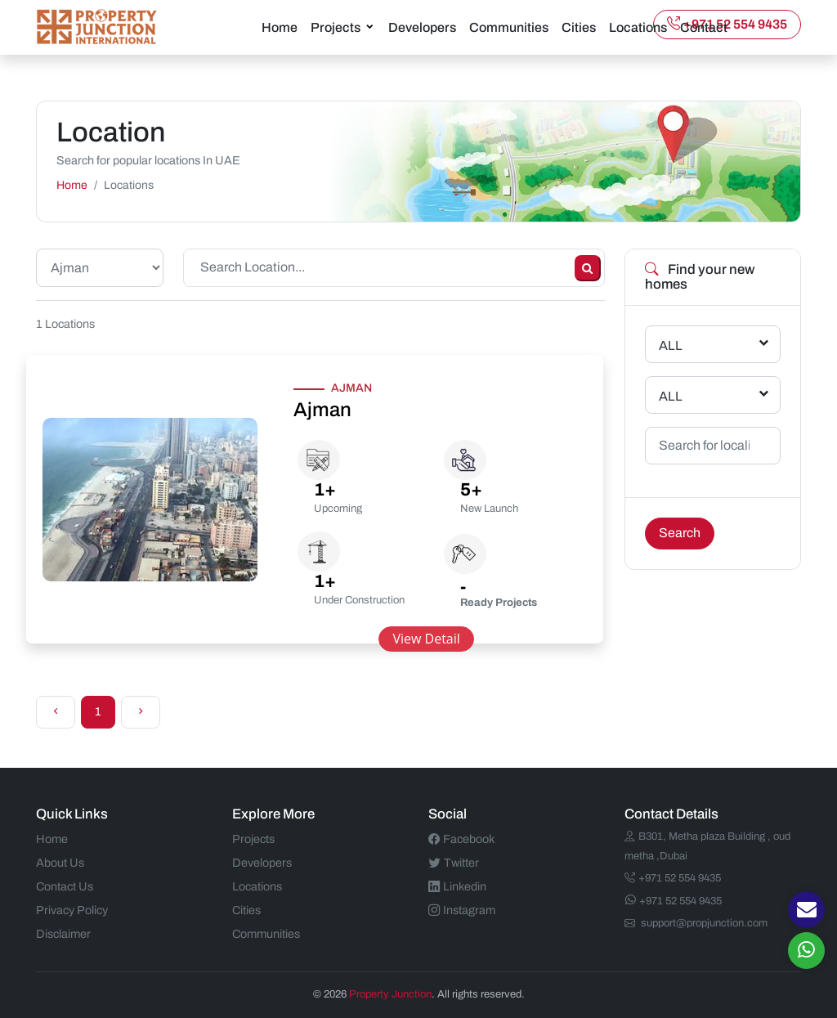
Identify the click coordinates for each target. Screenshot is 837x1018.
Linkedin (457, 886)
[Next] (140, 712)
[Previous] (55, 712)
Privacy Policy (72, 910)
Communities (508, 27)
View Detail (425, 639)
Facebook (461, 838)
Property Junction (390, 994)
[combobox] (713, 344)
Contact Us (64, 886)
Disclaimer (63, 933)
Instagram (461, 910)
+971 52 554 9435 (727, 24)
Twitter (453, 862)
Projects (335, 27)
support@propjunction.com (696, 923)
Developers (422, 27)
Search (679, 533)
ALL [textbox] (671, 345)
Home (280, 27)
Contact (703, 27)
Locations (638, 27)
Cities (579, 27)
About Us (60, 862)
